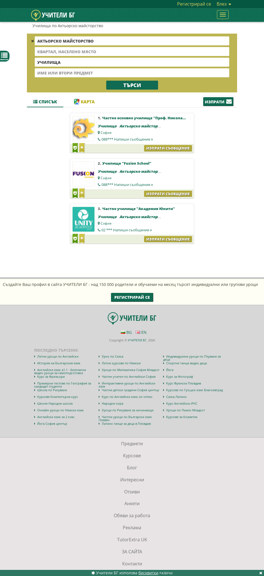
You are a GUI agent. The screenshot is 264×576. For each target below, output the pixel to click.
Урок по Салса (112, 356)
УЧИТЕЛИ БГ (137, 340)
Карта (84, 101)
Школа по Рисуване (52, 390)
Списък (45, 101)
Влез (224, 4)
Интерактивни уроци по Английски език (127, 384)
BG (126, 332)
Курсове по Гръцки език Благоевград (194, 390)
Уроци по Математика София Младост (130, 370)
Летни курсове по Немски (121, 363)
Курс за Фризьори (51, 376)
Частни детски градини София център (130, 390)
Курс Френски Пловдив (183, 383)
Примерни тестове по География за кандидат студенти (62, 384)
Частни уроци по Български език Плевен (125, 418)
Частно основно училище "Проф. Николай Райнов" (152, 117)
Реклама (132, 527)
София (106, 132)
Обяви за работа (132, 515)
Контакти (132, 564)
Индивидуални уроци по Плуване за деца (192, 358)
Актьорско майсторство (142, 126)
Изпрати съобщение (168, 148)
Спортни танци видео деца (186, 363)
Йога (169, 370)
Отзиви (132, 492)
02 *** (126, 229)
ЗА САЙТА (132, 552)
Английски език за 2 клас (56, 417)
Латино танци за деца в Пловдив (126, 423)
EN (141, 332)
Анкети (132, 503)
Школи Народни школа (55, 403)
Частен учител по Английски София (129, 376)
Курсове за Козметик (182, 417)
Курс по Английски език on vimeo (127, 397)
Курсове (132, 456)
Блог (132, 468)
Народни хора (112, 403)
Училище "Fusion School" (126, 163)
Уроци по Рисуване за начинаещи (128, 410)
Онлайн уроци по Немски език (60, 410)
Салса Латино (176, 397)
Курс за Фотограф (179, 376)
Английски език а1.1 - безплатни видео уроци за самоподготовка (60, 371)
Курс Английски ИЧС (181, 403)
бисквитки (148, 572)
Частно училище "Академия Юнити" (138, 208)
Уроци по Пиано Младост (185, 410)
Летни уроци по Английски (57, 356)
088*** (127, 139)
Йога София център (52, 423)
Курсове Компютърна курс (57, 397)
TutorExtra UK (132, 540)
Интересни (132, 480)
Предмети (132, 443)
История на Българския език (58, 363)
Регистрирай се (194, 4)
